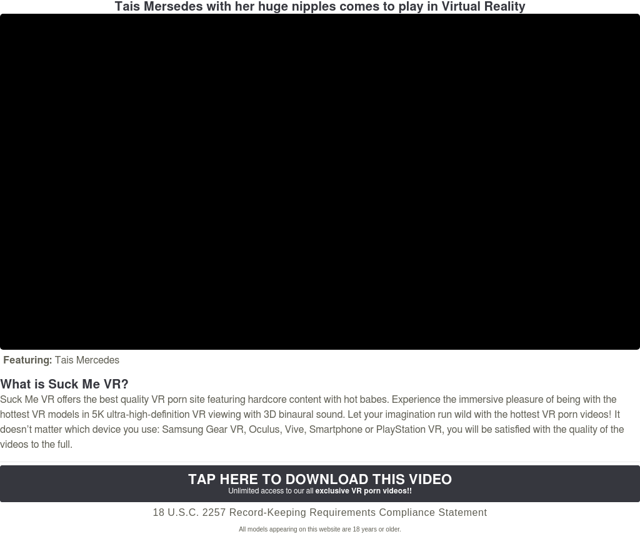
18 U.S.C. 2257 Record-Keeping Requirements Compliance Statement (319, 512)
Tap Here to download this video (320, 484)
